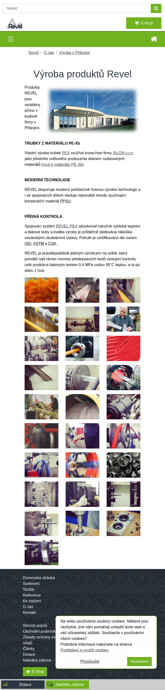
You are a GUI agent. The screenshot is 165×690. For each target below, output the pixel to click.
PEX (66, 153)
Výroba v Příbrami (74, 53)
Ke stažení (32, 601)
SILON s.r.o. (123, 153)
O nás (49, 53)
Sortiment (31, 584)
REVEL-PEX (67, 226)
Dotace (29, 654)
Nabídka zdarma (37, 660)
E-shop (144, 23)
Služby (28, 589)
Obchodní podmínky (40, 631)
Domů (33, 53)
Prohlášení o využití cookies (84, 650)
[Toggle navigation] (10, 39)
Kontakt (29, 612)
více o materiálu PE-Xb (62, 164)
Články (29, 649)
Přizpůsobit (89, 661)
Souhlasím (139, 661)
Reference (32, 595)
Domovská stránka (39, 578)
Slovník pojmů (35, 625)
